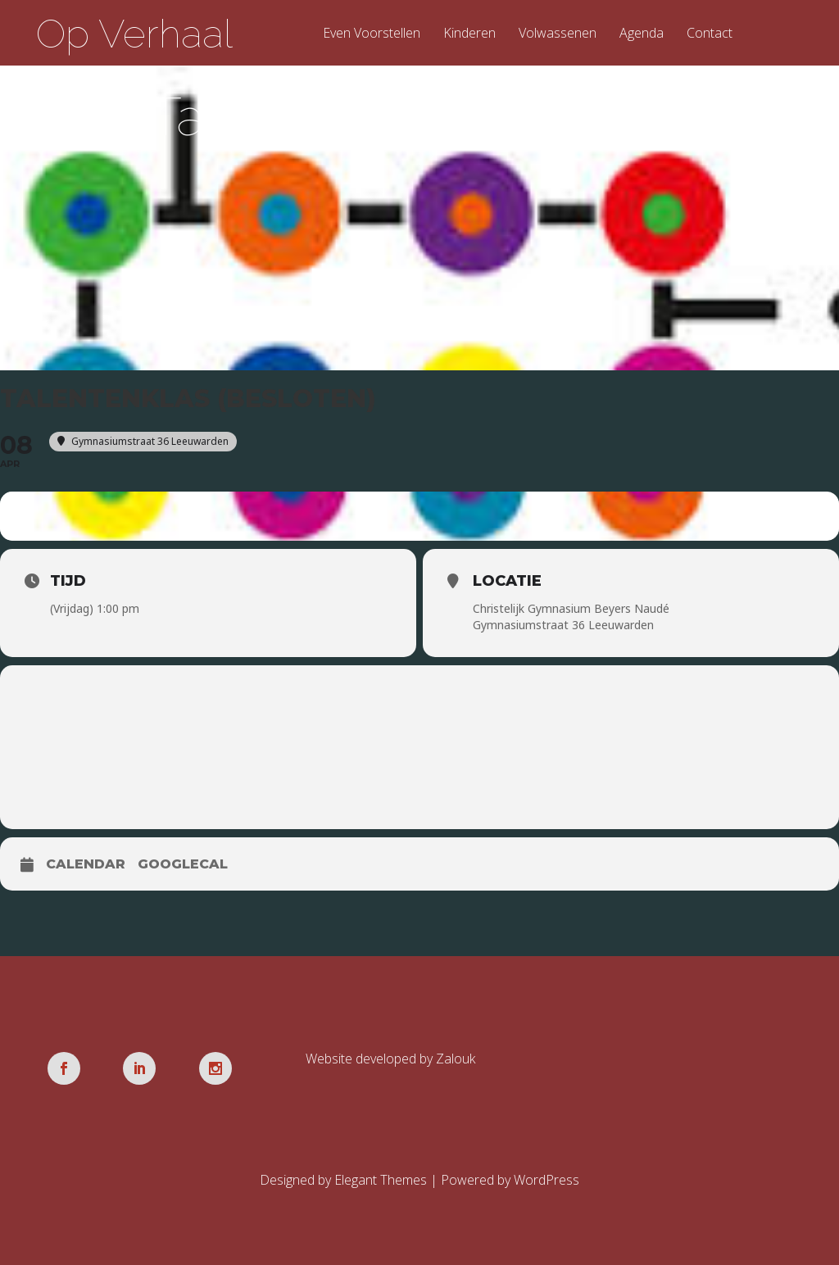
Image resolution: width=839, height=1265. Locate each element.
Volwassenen (557, 34)
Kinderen (469, 34)
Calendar (85, 864)
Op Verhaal (134, 33)
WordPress (546, 1180)
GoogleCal (183, 864)
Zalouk (455, 1059)
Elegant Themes (380, 1180)
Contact (709, 34)
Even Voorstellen (371, 34)
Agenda (641, 34)
